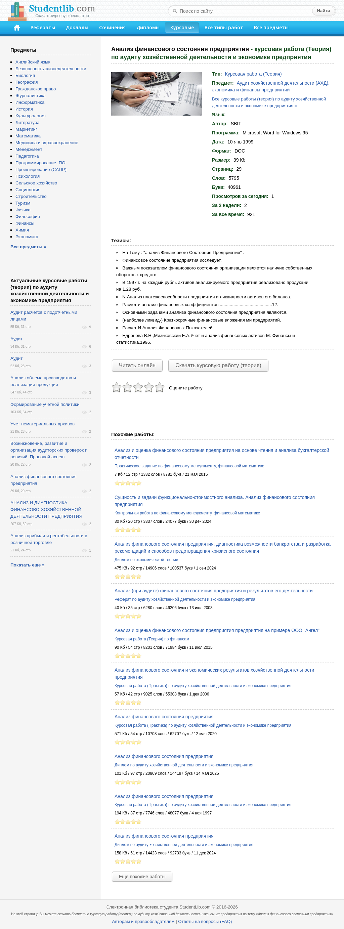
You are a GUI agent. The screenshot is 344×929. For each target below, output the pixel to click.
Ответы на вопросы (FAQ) (205, 921)
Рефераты (43, 27)
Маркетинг (26, 129)
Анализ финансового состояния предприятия (164, 716)
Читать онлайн (137, 365)
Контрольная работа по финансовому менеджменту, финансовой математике (187, 513)
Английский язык (32, 62)
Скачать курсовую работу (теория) (218, 365)
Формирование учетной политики (45, 404)
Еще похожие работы (142, 876)
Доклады (77, 27)
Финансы (24, 223)
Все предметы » (28, 246)
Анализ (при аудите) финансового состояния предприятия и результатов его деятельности (214, 590)
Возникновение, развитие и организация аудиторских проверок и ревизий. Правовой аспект (48, 450)
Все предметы (271, 27)
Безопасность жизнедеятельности (50, 68)
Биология (25, 75)
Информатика (29, 102)
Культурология (30, 115)
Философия (27, 216)
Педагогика (27, 156)
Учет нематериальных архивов (42, 423)
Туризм (22, 203)
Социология (27, 189)
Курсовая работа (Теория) (253, 74)
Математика (28, 135)
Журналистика (30, 95)
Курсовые (182, 27)
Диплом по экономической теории (146, 559)
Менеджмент (28, 149)
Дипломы (148, 27)
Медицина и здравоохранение (46, 142)
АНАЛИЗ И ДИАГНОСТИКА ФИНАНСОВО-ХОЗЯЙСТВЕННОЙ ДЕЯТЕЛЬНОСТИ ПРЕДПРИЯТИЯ (46, 509)
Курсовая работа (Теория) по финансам (152, 639)
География (26, 82)
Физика (23, 209)
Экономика (26, 236)
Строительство (31, 196)
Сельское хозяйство (36, 182)
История (24, 109)
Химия (22, 230)
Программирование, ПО (40, 162)
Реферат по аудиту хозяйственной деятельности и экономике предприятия (185, 599)
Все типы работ (224, 27)
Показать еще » (27, 564)
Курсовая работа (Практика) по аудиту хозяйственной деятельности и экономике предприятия (203, 685)
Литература (27, 122)
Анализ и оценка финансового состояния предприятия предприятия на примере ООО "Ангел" (217, 630)
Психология (27, 176)
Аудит (16, 338)
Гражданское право (35, 88)
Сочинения (112, 27)
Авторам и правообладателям (143, 921)
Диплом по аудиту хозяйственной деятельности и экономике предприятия (184, 765)
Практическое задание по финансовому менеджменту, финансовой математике (189, 466)
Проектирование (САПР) (41, 169)
